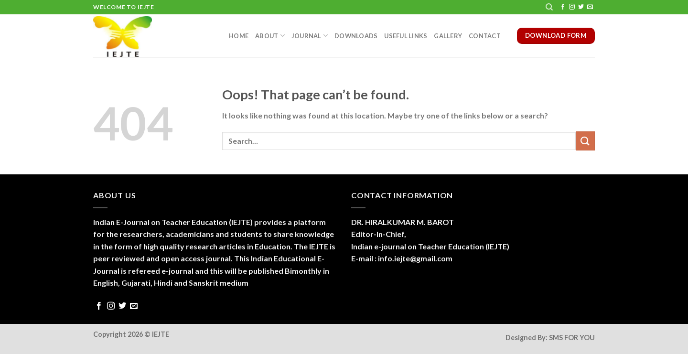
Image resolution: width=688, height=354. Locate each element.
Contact (485, 36)
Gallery (448, 36)
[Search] (549, 7)
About (270, 35)
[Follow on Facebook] (563, 7)
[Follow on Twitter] (581, 7)
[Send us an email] (590, 7)
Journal (309, 35)
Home (238, 36)
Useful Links (405, 36)
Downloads (355, 36)
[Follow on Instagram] (572, 7)
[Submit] (585, 140)
